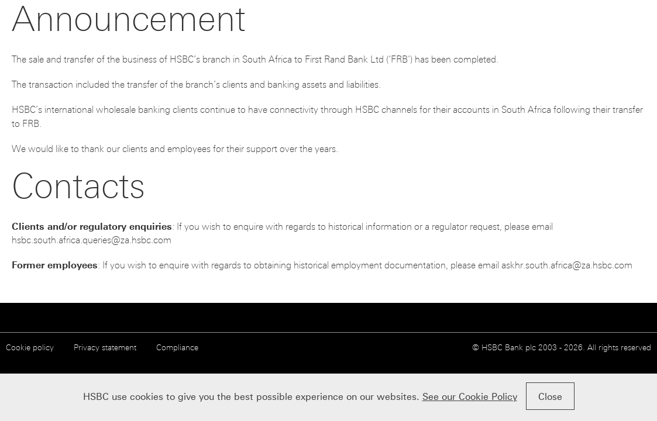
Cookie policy (30, 348)
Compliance (177, 348)
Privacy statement (105, 348)
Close (550, 396)
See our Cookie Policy (469, 396)
